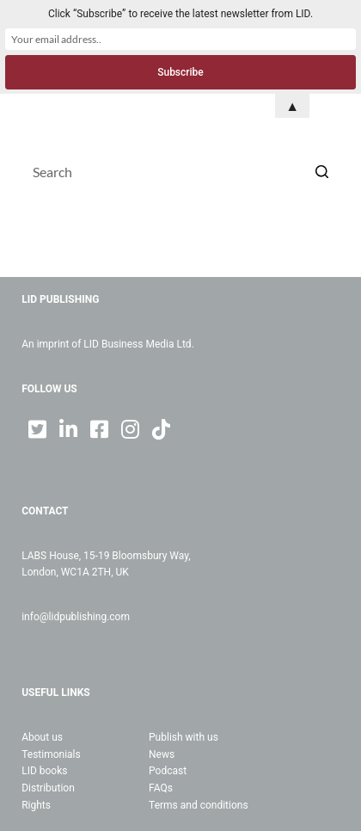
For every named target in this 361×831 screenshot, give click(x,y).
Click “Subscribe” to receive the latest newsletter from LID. (180, 14)
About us (42, 737)
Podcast (168, 771)
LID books (44, 771)
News (161, 754)
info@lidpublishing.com (75, 617)
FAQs (161, 788)
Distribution (48, 788)
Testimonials (51, 754)
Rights (36, 805)
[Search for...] (180, 171)
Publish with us (183, 737)
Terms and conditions (198, 805)
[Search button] (322, 171)
